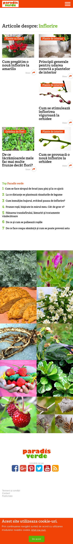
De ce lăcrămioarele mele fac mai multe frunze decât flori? (18, 160)
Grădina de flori (15, 131)
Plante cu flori (14, 38)
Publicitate (7, 496)
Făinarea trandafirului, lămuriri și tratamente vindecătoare (31, 214)
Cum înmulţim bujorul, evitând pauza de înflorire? (35, 200)
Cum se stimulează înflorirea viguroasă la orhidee (54, 113)
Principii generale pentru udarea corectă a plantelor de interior (54, 67)
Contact (6, 493)
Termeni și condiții (11, 490)
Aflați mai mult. (38, 530)
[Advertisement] (36, 15)
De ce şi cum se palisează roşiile (24, 222)
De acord (36, 539)
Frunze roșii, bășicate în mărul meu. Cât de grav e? (35, 207)
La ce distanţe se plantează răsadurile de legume (34, 194)
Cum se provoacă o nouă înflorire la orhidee (54, 158)
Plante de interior (52, 38)
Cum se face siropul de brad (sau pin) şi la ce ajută (34, 188)
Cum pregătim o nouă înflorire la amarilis (15, 65)
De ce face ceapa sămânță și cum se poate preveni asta (38, 228)
